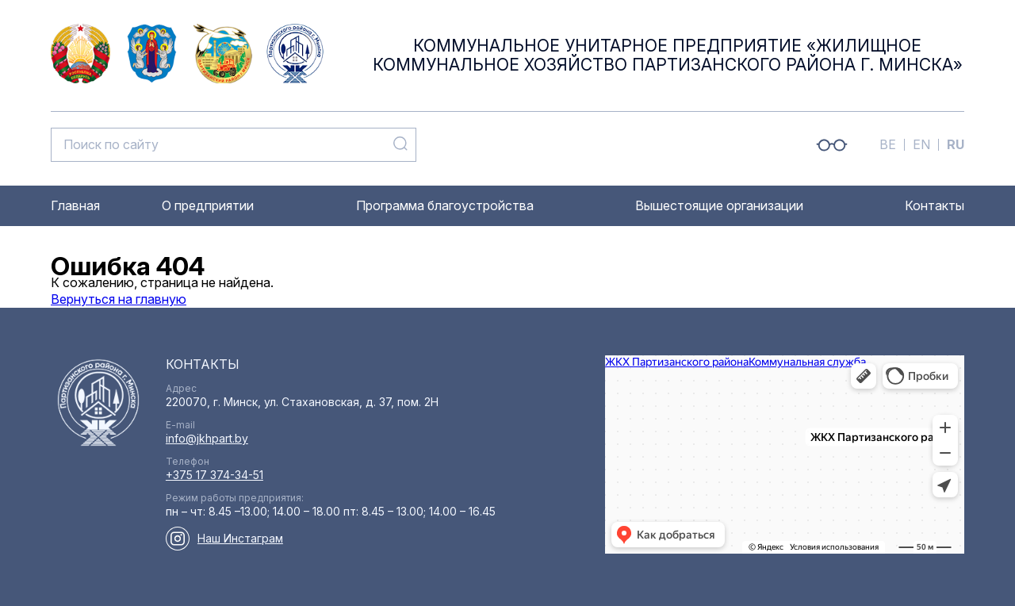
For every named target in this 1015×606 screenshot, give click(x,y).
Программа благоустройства (445, 205)
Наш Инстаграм (240, 538)
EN (921, 144)
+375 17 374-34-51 (214, 474)
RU (955, 144)
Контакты (934, 205)
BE (887, 144)
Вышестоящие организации (719, 205)
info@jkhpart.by (207, 438)
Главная (75, 205)
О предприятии (208, 205)
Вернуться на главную (118, 299)
